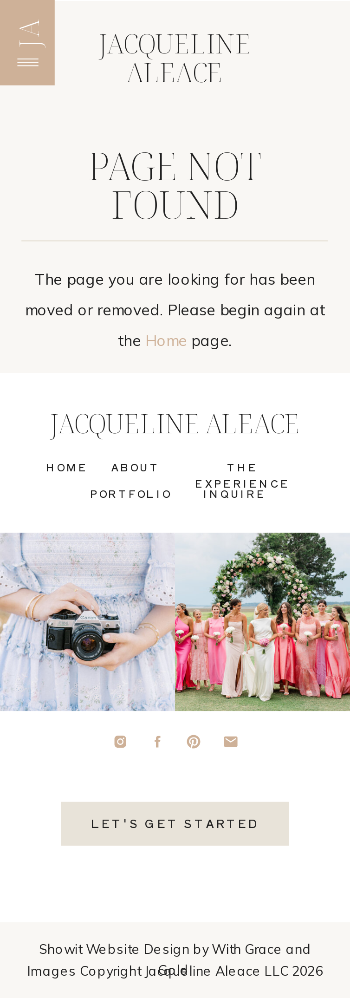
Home (166, 340)
